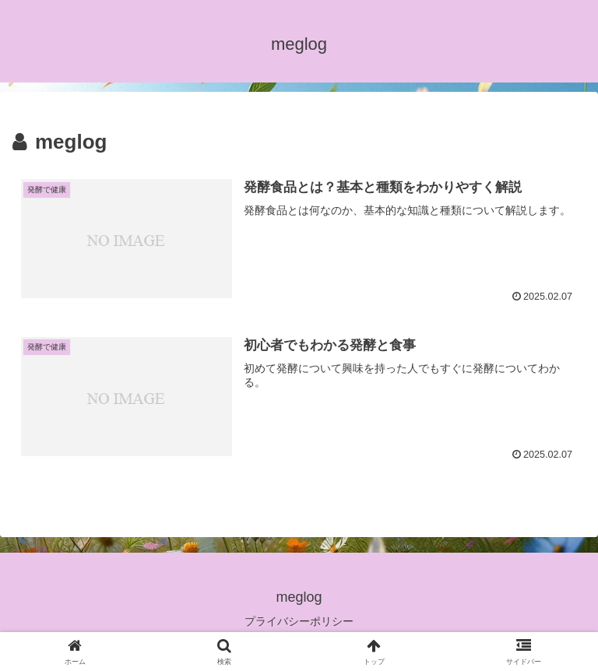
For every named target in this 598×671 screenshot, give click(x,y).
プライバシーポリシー (299, 621)
